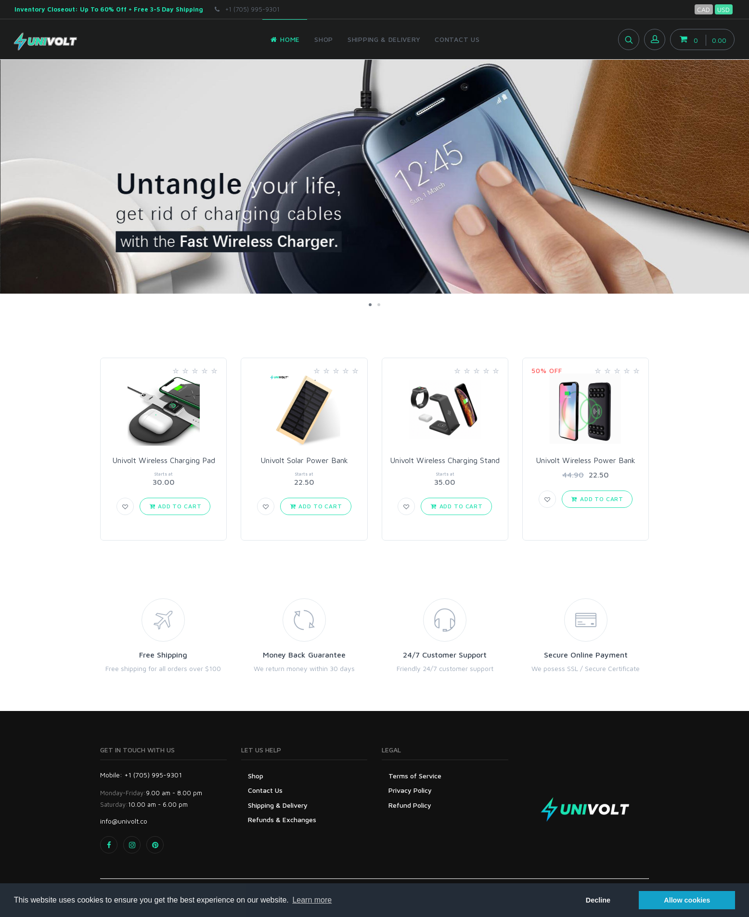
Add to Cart (175, 506)
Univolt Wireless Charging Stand (445, 460)
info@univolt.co (123, 821)
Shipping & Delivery (278, 805)
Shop (255, 776)
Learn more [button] (312, 900)
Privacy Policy (410, 790)
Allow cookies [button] (687, 900)
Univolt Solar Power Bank (304, 460)
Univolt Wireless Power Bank (585, 460)
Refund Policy (409, 805)
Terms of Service (414, 776)
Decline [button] (598, 900)
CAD (703, 9)
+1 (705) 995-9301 (247, 9)
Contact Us (265, 790)
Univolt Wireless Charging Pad (163, 460)
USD (723, 9)
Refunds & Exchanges (282, 819)
